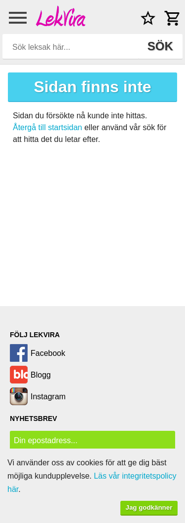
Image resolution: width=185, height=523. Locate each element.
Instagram (48, 396)
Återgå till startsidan (47, 127)
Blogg (41, 375)
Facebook (48, 353)
